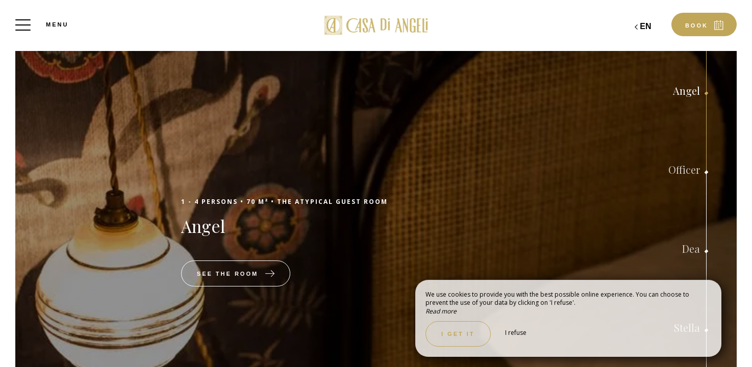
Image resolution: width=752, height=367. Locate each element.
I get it (458, 334)
